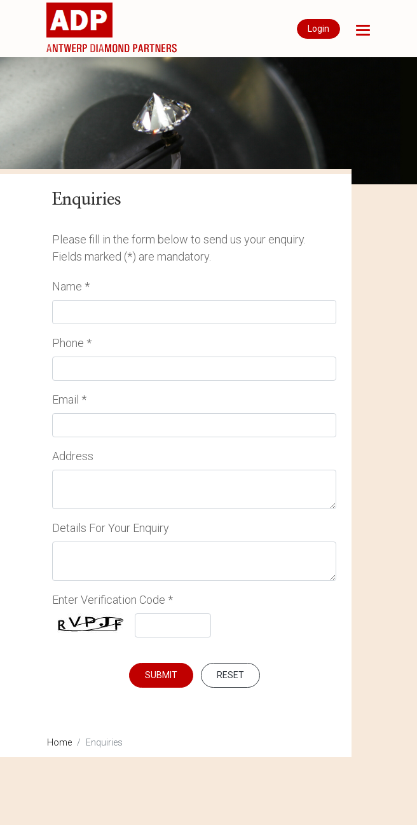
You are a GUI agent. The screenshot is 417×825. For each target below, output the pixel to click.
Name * (71, 286)
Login (318, 29)
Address (72, 456)
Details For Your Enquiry (110, 528)
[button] (363, 30)
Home (59, 742)
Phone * (72, 343)
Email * (69, 399)
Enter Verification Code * (112, 599)
